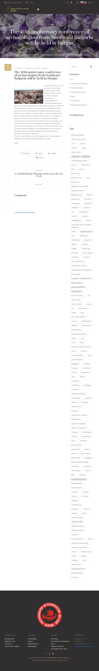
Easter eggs (86, 248)
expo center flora (77, 295)
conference (76, 220)
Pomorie (74, 436)
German (74, 321)
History (30, 641)
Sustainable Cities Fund (59, 649)
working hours (76, 564)
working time (78, 568)
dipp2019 (87, 240)
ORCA (65, 660)
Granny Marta (76, 330)
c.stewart (17, 68)
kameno (75, 364)
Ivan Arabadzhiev (77, 355)
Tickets (30, 2)
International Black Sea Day (80, 347)
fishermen (83, 308)
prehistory (83, 441)
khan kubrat (86, 368)
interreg (83, 351)
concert (74, 216)
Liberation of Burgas (78, 394)
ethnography (75, 274)
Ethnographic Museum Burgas (81, 270)
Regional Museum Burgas (80, 462)
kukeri (73, 377)
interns (73, 351)
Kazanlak (74, 368)
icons (73, 342)
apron (84, 148)
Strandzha (75, 509)
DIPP (73, 236)
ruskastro (82, 475)
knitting (73, 372)
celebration (88, 203)
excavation (77, 282)
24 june (82, 143)
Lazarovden (75, 381)
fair (89, 295)
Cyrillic (73, 231)
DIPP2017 (84, 236)
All (72, 79)
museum (84, 402)
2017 (73, 143)
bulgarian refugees (77, 190)
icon (82, 338)
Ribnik (88, 470)
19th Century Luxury (78, 139)
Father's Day (75, 300)
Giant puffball (86, 321)
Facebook (25, 153)
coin (72, 212)
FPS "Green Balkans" (78, 317)
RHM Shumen (76, 470)
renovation (75, 466)
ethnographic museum (78, 266)
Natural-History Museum (79, 84)
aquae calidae (80, 156)
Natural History (33, 644)
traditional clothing (77, 530)
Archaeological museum (79, 161)
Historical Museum (77, 88)
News (11, 55)
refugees (88, 458)
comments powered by (24, 212)
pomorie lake (86, 436)
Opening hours (10, 639)
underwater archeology (79, 547)
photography (87, 432)
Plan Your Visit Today (13, 2)
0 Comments (44, 68)
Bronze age (75, 182)
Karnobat (87, 364)
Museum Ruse (76, 406)
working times (77, 573)
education (74, 253)
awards (73, 165)
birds (81, 169)
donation (85, 244)
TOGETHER (77, 521)
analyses (74, 148)
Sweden (74, 513)
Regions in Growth (57, 646)
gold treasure (86, 325)
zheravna (74, 577)
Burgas (89, 195)
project (73, 453)
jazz (89, 355)
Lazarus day (75, 385)
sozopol (74, 496)
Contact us (8, 644)
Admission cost (10, 641)
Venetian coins (86, 552)
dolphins (74, 244)
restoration (87, 466)
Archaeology (32, 639)
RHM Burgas (51, 658)
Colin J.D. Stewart (50, 660)
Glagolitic (74, 325)
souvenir (86, 492)
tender (84, 513)
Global (73, 96)
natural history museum (79, 415)
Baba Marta (85, 165)
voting (73, 556)
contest (88, 220)
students (86, 509)
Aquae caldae (76, 152)
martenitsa (75, 398)
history (73, 338)
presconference (76, 445)
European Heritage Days (81, 278)
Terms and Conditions (12, 646)
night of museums (78, 423)
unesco (73, 552)
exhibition (76, 291)
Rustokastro (76, 483)
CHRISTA (75, 207)
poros (73, 441)
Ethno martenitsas (77, 261)
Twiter (39, 153)
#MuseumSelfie (77, 135)
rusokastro (79, 479)
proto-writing (85, 453)
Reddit (39, 158)
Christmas (87, 208)
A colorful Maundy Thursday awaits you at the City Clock (39, 175)
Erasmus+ (86, 257)
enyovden (74, 257)
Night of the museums (78, 428)
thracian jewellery (77, 517)
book (88, 178)
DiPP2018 (75, 240)
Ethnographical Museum (79, 105)
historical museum (78, 334)
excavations (78, 287)
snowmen (74, 492)
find (72, 308)
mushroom (74, 411)
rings (73, 475)
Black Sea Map (76, 178)
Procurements (75, 101)
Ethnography (32, 646)
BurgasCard (75, 199)
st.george (74, 500)
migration (88, 398)
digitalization (86, 231)
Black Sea (75, 173)
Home (6, 55)
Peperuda (74, 432)
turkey (90, 539)
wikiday (74, 560)
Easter (74, 248)
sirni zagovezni (76, 488)
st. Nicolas (85, 496)
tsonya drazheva (77, 539)
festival (88, 304)
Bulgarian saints (76, 195)
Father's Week (76, 304)
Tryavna (74, 535)
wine (84, 560)
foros (82, 313)
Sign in (91, 2)
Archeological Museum (30, 68)
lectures (88, 385)
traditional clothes (77, 526)
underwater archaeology (79, 543)
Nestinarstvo (75, 419)
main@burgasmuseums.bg (85, 646)
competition (83, 212)
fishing (73, 313)
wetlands (83, 556)
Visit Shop (54, 639)
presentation (75, 449)
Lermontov (75, 389)
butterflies (87, 199)
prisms (87, 449)
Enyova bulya (87, 253)
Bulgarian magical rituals (79, 186)
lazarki (82, 377)
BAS (72, 169)
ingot (82, 342)
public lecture (75, 458)
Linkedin (52, 153)
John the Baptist (76, 359)
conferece (84, 216)
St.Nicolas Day (76, 505)
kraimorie (85, 372)
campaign (75, 203)
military (73, 402)
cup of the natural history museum (81, 226)
